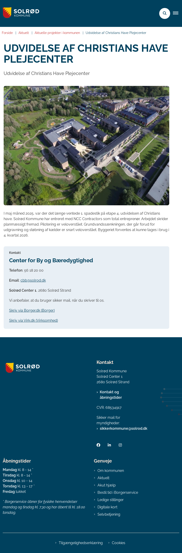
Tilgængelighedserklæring (81, 543)
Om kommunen (110, 470)
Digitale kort (107, 507)
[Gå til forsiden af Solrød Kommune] (19, 13)
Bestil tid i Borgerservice (117, 492)
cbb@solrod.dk (33, 280)
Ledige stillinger (110, 500)
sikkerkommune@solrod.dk (123, 428)
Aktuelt (103, 478)
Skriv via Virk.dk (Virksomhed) (33, 320)
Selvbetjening (108, 514)
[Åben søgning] (164, 13)
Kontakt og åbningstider (111, 395)
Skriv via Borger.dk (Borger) (32, 310)
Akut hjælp (106, 485)
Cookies (118, 543)
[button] (177, 13)
